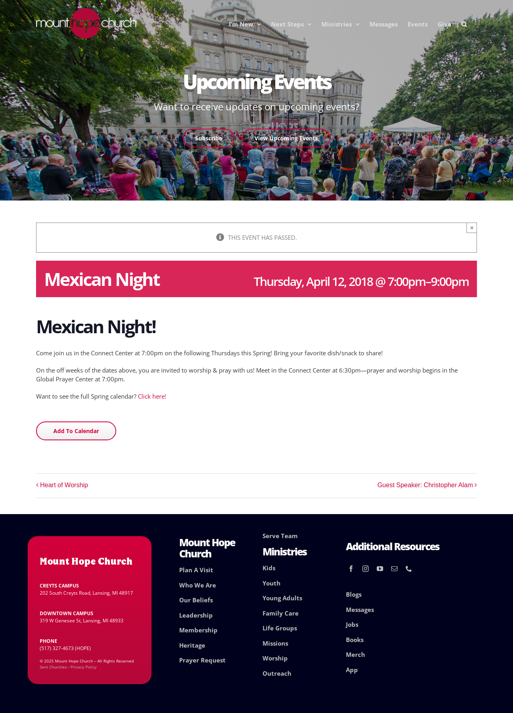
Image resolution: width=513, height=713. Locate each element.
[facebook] (351, 568)
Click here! (152, 396)
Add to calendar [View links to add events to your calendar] (76, 430)
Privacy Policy (84, 667)
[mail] (394, 568)
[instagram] (365, 568)
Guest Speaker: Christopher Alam (425, 485)
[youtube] (380, 568)
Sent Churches (53, 667)
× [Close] (472, 227)
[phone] (409, 568)
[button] (464, 24)
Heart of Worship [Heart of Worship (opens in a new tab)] (64, 485)
